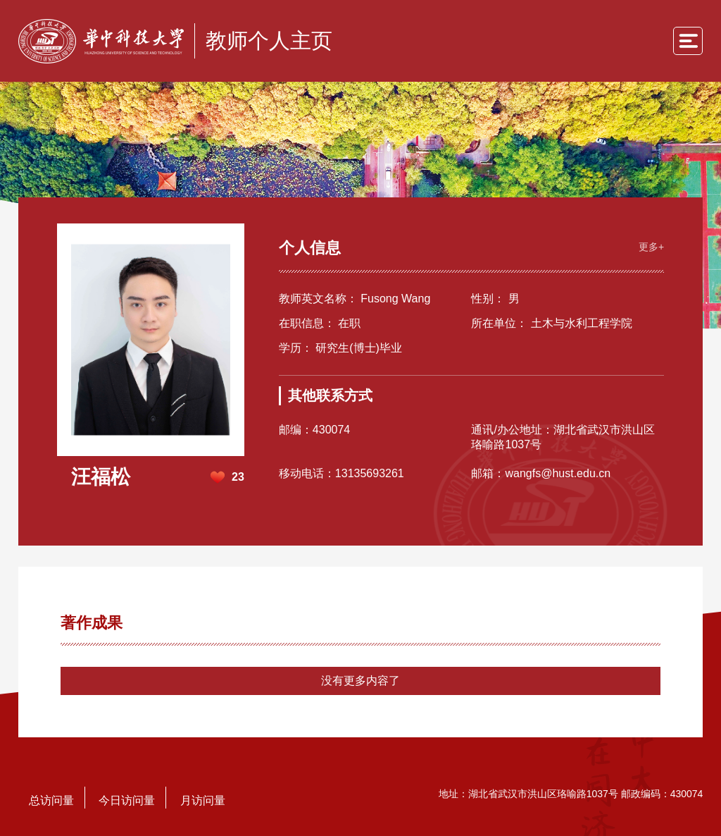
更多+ (647, 244)
